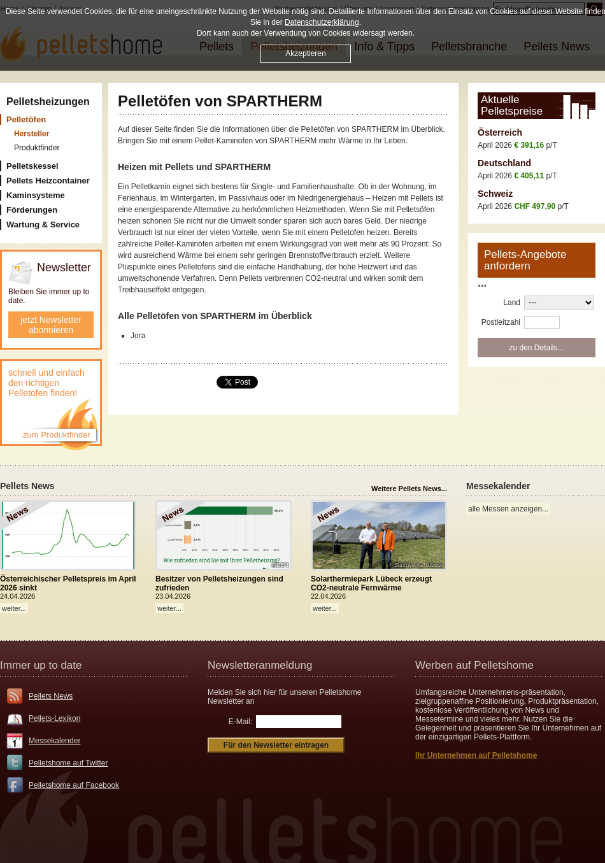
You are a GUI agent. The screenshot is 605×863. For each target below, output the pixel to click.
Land (511, 302)
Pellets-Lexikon (54, 718)
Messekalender (54, 740)
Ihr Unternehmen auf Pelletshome (476, 755)
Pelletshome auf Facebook (74, 785)
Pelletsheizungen (48, 101)
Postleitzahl (500, 322)
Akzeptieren (305, 53)
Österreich (500, 132)
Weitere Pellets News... (409, 488)
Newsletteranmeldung (260, 665)
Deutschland (504, 163)
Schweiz (495, 194)
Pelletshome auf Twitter (68, 763)
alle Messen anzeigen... (508, 508)
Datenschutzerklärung (322, 22)
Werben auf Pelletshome (474, 665)
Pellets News (51, 696)
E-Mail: (240, 721)
